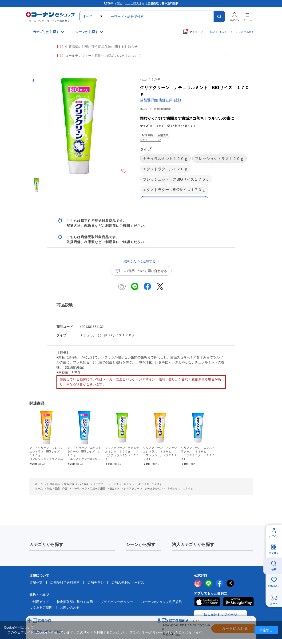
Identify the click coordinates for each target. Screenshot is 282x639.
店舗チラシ (95, 582)
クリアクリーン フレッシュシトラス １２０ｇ (160, 453)
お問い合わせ (70, 607)
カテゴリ (273, 553)
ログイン (273, 536)
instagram (198, 583)
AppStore (207, 601)
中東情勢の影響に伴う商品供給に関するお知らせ (96, 46)
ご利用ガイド (39, 601)
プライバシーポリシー (116, 601)
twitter (230, 583)
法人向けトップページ (220, 615)
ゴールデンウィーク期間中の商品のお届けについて (98, 55)
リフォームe (243, 31)
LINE (208, 583)
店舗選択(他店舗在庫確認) (160, 100)
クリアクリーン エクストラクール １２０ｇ (198, 453)
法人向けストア (220, 31)
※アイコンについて (150, 140)
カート (273, 603)
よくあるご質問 (40, 607)
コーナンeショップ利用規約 (161, 601)
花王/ (150, 79)
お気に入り (274, 586)
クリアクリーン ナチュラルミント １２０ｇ (122, 453)
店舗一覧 (36, 582)
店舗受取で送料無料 (65, 582)
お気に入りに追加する (123, 171)
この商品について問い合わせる (144, 271)
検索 (273, 569)
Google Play (238, 601)
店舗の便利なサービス (127, 582)
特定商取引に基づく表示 (75, 601)
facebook (219, 583)
